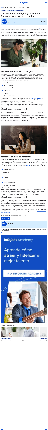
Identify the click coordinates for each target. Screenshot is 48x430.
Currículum (4, 10)
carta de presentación (36, 98)
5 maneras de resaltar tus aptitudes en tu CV (12, 340)
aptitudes (28, 165)
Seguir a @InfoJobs (12, 23)
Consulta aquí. (4, 232)
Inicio (2, 7)
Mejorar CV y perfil (10, 10)
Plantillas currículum (19, 10)
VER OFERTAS (5, 218)
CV (39, 28)
